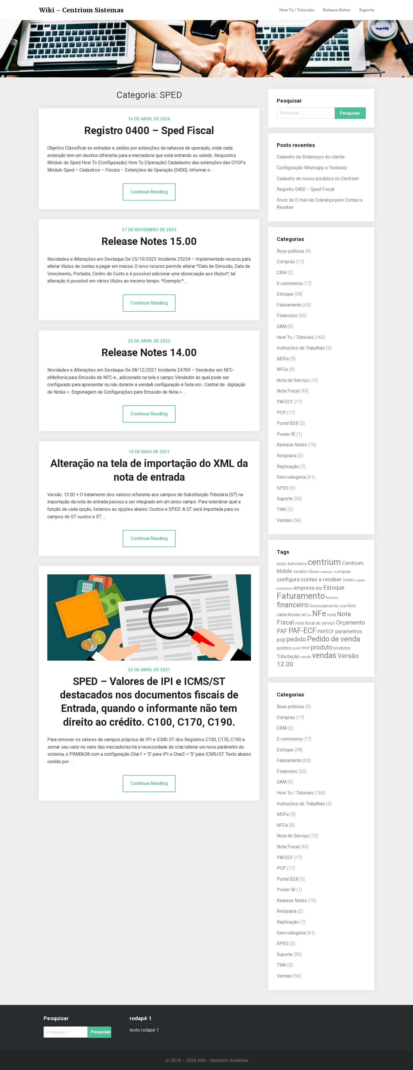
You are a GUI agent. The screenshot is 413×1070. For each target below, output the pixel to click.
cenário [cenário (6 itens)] (300, 571)
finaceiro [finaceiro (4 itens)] (332, 598)
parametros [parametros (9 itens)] (348, 631)
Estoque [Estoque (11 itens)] (333, 587)
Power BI (286, 434)
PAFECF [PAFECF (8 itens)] (325, 631)
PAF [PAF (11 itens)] (282, 631)
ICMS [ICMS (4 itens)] (343, 606)
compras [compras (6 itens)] (342, 571)
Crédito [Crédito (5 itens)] (349, 580)
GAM (282, 326)
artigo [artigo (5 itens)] (281, 563)
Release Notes (336, 10)
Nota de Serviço (293, 380)
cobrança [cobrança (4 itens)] (327, 572)
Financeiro (287, 315)
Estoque (285, 294)
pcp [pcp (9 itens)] (281, 640)
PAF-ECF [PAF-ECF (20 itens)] (302, 630)
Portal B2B (287, 423)
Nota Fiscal (288, 391)
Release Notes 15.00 (149, 241)
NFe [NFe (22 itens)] (319, 613)
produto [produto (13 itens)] (321, 647)
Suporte (366, 10)
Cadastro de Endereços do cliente (311, 157)
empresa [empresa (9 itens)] (304, 588)
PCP (281, 412)
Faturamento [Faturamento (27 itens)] (301, 596)
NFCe (282, 369)
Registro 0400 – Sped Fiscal (149, 131)
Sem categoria (291, 477)
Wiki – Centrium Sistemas (81, 10)
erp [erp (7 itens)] (318, 588)
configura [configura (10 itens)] (288, 579)
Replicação (288, 466)
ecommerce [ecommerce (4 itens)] (285, 588)
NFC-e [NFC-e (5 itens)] (306, 615)
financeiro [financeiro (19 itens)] (292, 604)
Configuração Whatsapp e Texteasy (312, 167)
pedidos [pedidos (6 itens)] (284, 648)
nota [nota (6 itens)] (331, 614)
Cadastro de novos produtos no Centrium (318, 178)
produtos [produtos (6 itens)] (342, 648)
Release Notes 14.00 (149, 353)
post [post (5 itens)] (296, 648)
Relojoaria (287, 455)
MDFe (283, 359)
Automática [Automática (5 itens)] (297, 563)
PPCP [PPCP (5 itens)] (305, 648)
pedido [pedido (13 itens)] (296, 639)
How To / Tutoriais (296, 10)
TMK (281, 509)
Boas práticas (290, 251)
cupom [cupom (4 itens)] (360, 580)
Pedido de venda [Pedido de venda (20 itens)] (333, 639)
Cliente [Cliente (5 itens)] (314, 572)
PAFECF (285, 402)
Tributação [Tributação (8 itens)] (288, 656)
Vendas (284, 520)
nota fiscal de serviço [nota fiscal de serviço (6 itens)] (315, 623)
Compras (286, 261)
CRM (282, 272)
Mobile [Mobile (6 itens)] (294, 614)
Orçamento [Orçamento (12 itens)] (350, 622)
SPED (283, 488)
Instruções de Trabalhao (301, 348)
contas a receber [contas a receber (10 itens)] (321, 579)
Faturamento (289, 305)
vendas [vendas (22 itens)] (324, 655)
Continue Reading (149, 192)
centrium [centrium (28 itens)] (324, 562)
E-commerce (289, 283)
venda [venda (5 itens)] (306, 657)
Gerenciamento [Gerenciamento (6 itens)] (323, 606)
